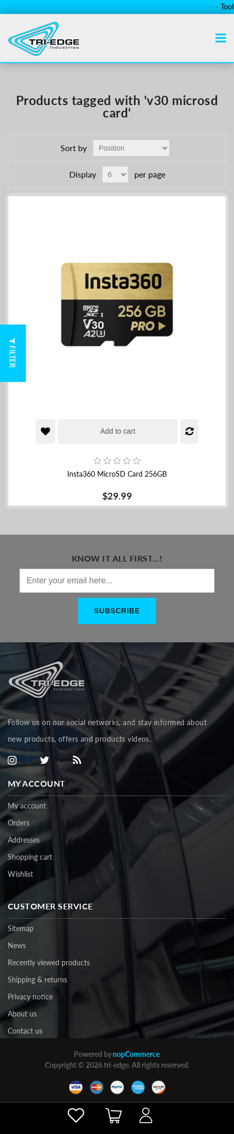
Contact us (25, 1030)
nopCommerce (136, 1054)
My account (27, 805)
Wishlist (20, 874)
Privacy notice (30, 996)
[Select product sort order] (131, 148)
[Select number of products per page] (115, 174)
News (17, 945)
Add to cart (117, 431)
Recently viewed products (49, 962)
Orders (18, 822)
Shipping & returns (37, 979)
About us (22, 1013)
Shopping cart (30, 856)
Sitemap (21, 928)
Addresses (24, 839)
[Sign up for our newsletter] (117, 581)
